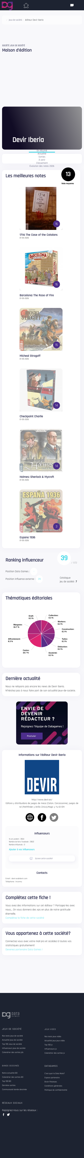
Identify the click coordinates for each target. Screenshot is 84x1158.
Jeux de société (12, 1029)
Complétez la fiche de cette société (24, 918)
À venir (42, 160)
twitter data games (8, 1115)
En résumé (42, 150)
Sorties (41, 157)
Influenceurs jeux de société (13, 1048)
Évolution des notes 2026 (42, 166)
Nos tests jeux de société (12, 1036)
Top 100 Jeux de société (12, 1044)
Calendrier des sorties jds (12, 1052)
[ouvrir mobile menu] (72, 5)
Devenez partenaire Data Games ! (24, 949)
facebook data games (4, 1115)
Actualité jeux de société (12, 1040)
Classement (42, 163)
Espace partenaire (52, 1078)
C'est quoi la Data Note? (54, 1074)
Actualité (42, 154)
